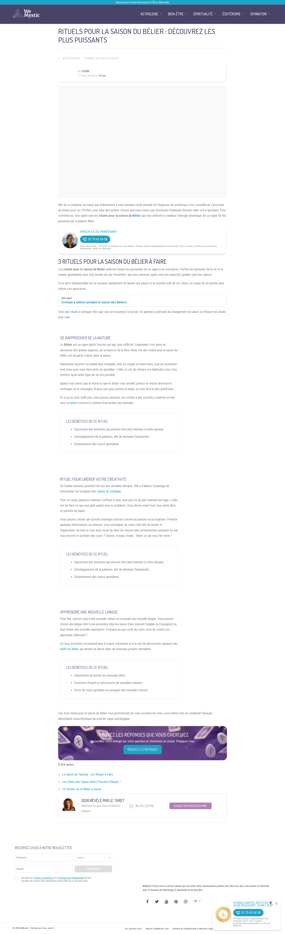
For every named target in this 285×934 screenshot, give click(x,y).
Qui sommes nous (133, 928)
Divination (258, 14)
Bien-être (175, 14)
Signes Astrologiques (102, 58)
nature (73, 403)
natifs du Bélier (69, 649)
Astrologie (71, 58)
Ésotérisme (232, 14)
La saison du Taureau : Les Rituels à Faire (87, 774)
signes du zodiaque (109, 491)
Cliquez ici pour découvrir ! (190, 806)
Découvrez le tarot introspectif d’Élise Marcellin (142, 2)
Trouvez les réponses (142, 749)
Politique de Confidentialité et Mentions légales (194, 928)
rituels (74, 312)
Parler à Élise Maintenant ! (98, 232)
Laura (85, 71)
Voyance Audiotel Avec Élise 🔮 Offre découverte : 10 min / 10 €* (253, 904)
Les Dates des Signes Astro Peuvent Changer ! (91, 782)
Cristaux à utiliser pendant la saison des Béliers (94, 302)
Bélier (137, 215)
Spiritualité (203, 14)
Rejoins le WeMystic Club (157, 928)
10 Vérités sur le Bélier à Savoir (82, 789)
